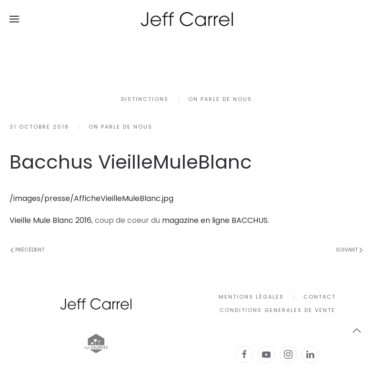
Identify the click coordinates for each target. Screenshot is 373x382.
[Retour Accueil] (187, 19)
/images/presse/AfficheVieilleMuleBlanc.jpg (91, 198)
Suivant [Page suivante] (349, 249)
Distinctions (145, 99)
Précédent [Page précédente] (27, 249)
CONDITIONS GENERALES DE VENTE (277, 310)
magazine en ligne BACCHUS (215, 220)
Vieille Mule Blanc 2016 (50, 220)
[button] (14, 19)
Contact (319, 297)
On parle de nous (220, 99)
